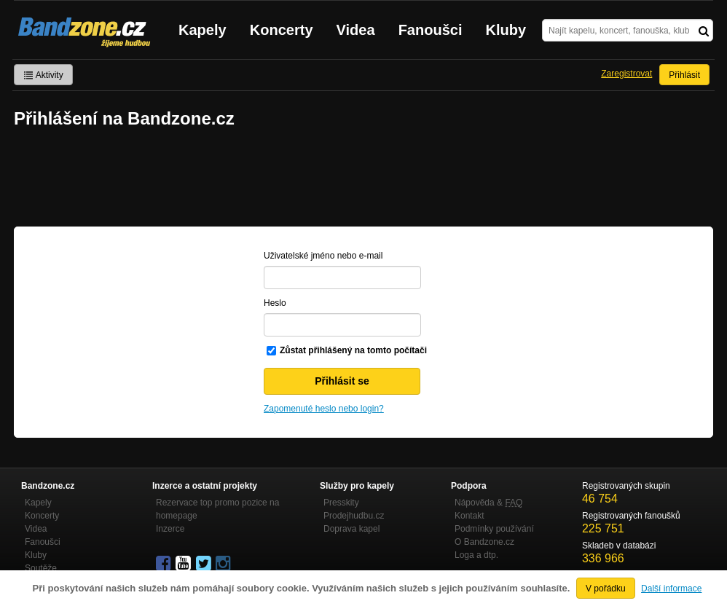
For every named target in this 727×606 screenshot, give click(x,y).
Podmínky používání (494, 529)
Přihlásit (684, 75)
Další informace (671, 588)
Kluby (506, 30)
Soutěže (41, 568)
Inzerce (170, 529)
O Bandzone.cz (484, 542)
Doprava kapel (351, 529)
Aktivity (43, 75)
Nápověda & (488, 502)
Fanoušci (430, 30)
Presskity (341, 502)
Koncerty (281, 30)
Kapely (202, 30)
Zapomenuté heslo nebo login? (324, 409)
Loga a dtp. (476, 555)
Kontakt (469, 516)
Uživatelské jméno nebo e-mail (323, 256)
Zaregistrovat (626, 73)
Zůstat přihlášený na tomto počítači (353, 350)
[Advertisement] (363, 179)
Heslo (275, 303)
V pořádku (606, 588)
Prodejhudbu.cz (353, 516)
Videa (356, 30)
